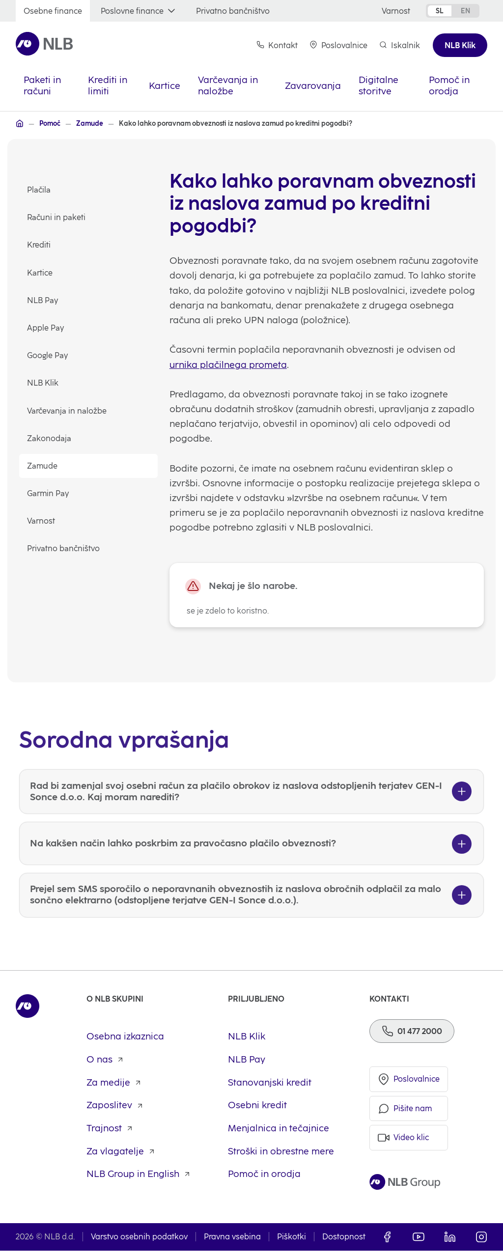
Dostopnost (343, 1246)
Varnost (42, 521)
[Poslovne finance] (139, 11)
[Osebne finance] (53, 11)
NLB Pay (43, 300)
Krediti (39, 245)
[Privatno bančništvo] (233, 11)
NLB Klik (43, 383)
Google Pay (48, 356)
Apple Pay (46, 328)
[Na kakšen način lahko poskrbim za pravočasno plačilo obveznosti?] (251, 881)
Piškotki (291, 1246)
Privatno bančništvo (64, 549)
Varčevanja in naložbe (67, 411)
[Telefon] (411, 1040)
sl (440, 11)
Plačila (39, 190)
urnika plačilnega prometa (228, 365)
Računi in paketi (57, 218)
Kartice (40, 273)
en (465, 11)
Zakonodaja (50, 438)
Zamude (43, 466)
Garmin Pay (48, 494)
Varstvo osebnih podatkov (139, 1246)
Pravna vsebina (232, 1246)
